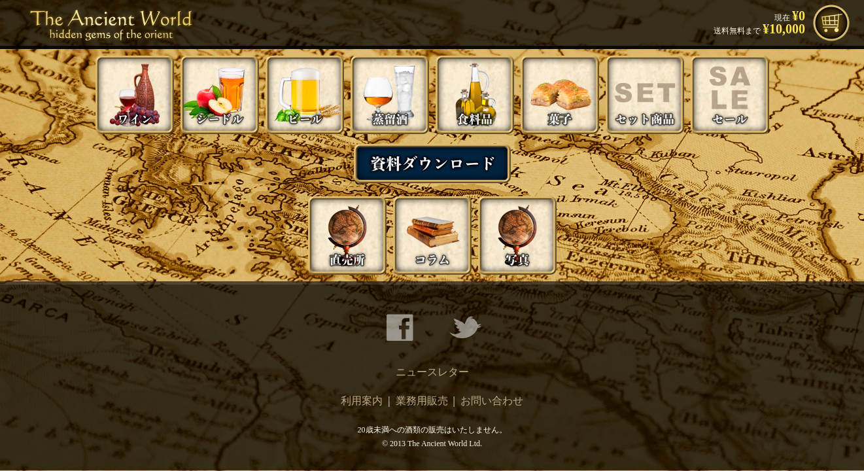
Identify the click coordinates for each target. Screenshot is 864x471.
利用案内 (362, 400)
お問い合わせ (491, 400)
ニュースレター (432, 371)
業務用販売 (422, 400)
